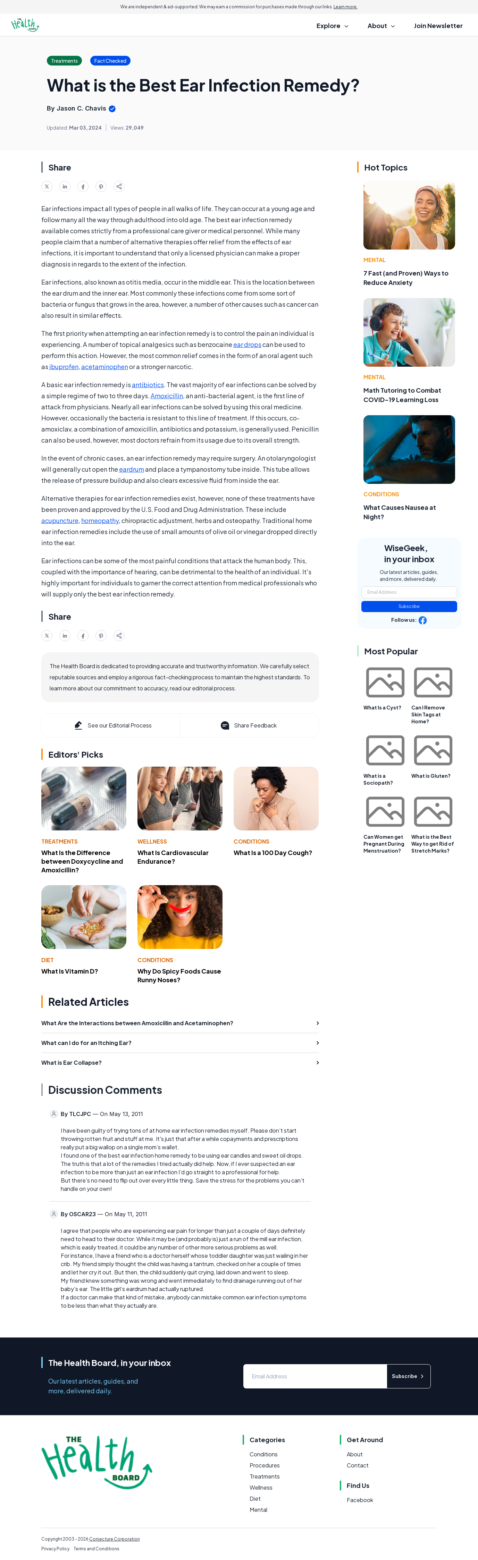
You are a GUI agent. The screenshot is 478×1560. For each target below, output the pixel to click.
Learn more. (346, 6)
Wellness (152, 841)
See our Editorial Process (112, 725)
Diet (47, 960)
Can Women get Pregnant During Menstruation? (383, 844)
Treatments (59, 841)
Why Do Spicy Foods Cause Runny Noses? (179, 975)
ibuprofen (63, 367)
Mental (374, 259)
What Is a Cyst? (382, 707)
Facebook (360, 1500)
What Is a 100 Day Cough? (273, 852)
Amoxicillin (167, 396)
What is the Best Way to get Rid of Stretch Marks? (432, 844)
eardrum (131, 469)
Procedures (265, 1465)
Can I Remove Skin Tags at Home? (428, 714)
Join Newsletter (438, 25)
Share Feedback (248, 725)
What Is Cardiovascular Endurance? (173, 856)
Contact (358, 1465)
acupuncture (59, 520)
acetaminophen (104, 367)
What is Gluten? (431, 776)
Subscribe (409, 606)
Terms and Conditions (96, 1548)
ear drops (247, 344)
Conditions (251, 841)
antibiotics (148, 385)
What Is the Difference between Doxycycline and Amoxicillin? (82, 861)
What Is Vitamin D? (69, 971)
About (355, 1454)
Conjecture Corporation (114, 1539)
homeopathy (100, 520)
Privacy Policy (55, 1548)
